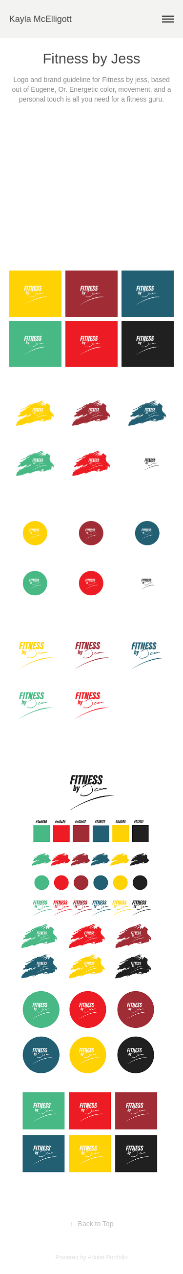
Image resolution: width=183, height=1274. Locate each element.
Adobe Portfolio (107, 1257)
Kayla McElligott (40, 19)
